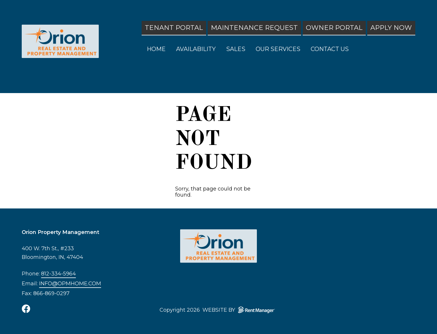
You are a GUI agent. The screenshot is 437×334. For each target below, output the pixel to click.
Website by (239, 309)
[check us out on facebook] (26, 308)
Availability (196, 49)
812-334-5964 (58, 274)
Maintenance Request (254, 27)
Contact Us (330, 49)
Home (156, 49)
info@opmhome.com (70, 284)
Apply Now (391, 27)
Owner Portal (334, 27)
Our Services (278, 49)
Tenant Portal (174, 27)
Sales (235, 49)
